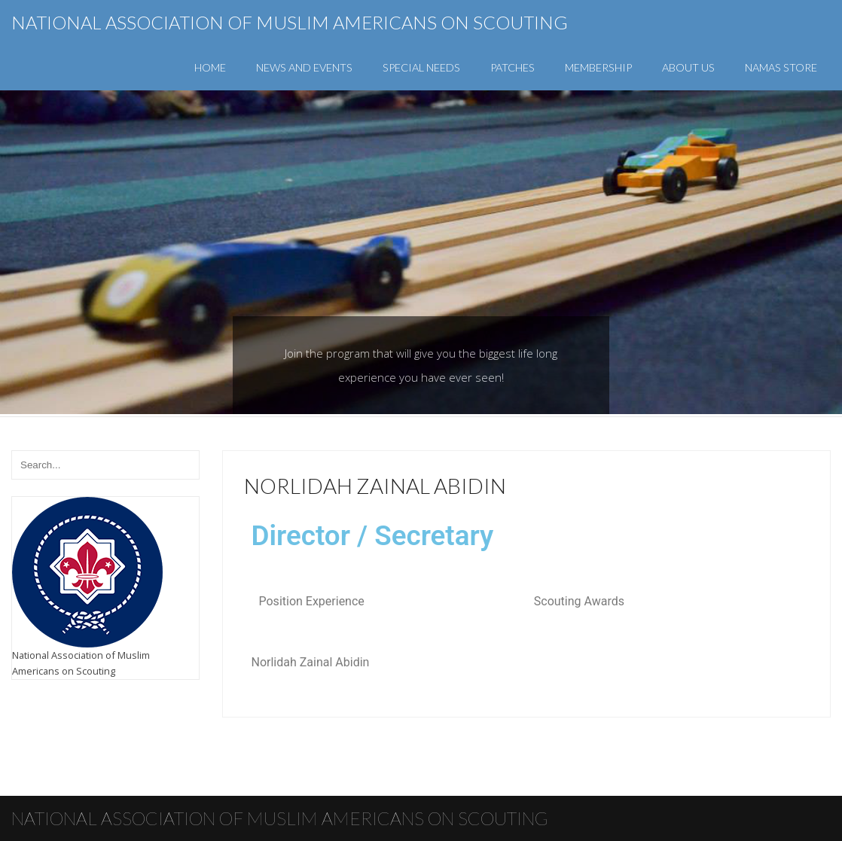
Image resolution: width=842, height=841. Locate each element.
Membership (598, 67)
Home (210, 67)
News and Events (304, 67)
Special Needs (421, 67)
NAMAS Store (781, 67)
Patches (512, 67)
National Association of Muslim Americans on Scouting (289, 22)
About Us (688, 67)
